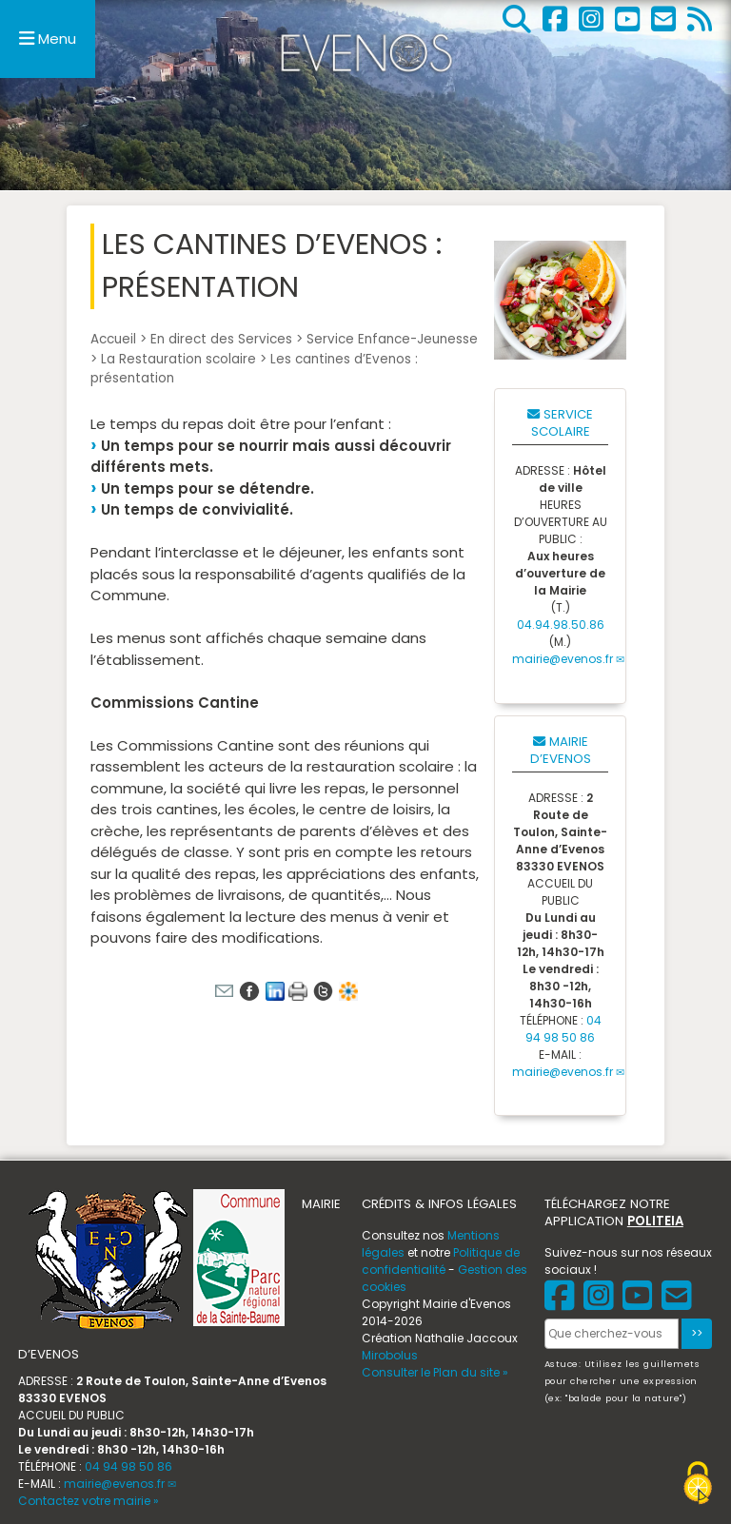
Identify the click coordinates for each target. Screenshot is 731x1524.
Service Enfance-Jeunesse (392, 339)
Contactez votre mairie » (88, 1501)
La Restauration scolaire (178, 359)
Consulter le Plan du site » (435, 1372)
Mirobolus (390, 1355)
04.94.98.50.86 (560, 624)
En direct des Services (221, 339)
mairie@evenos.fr (562, 659)
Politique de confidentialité (441, 1261)
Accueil (113, 339)
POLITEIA (655, 1221)
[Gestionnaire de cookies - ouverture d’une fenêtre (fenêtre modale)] (697, 1485)
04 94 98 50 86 (563, 1028)
